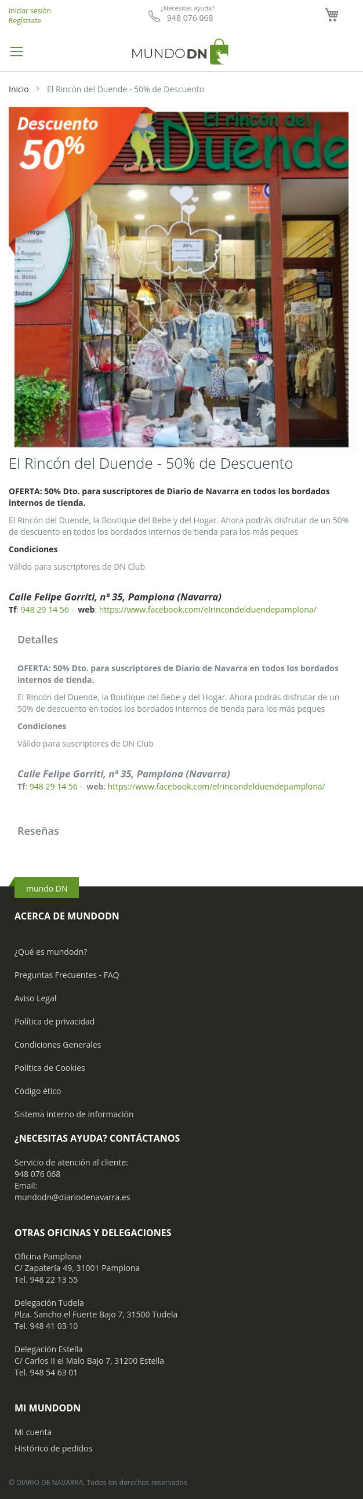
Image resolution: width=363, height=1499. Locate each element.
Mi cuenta (33, 1432)
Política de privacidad (54, 1021)
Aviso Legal (35, 998)
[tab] (181, 640)
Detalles (37, 639)
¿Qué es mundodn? (51, 951)
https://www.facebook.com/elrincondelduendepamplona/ (208, 609)
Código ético (37, 1090)
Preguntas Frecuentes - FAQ (66, 974)
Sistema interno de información (73, 1114)
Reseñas (38, 831)
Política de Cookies (49, 1067)
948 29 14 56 (45, 609)
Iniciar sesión (30, 11)
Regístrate (25, 21)
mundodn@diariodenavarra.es (72, 1197)
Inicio (19, 89)
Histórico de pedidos (53, 1448)
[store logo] (181, 51)
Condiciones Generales (57, 1044)
